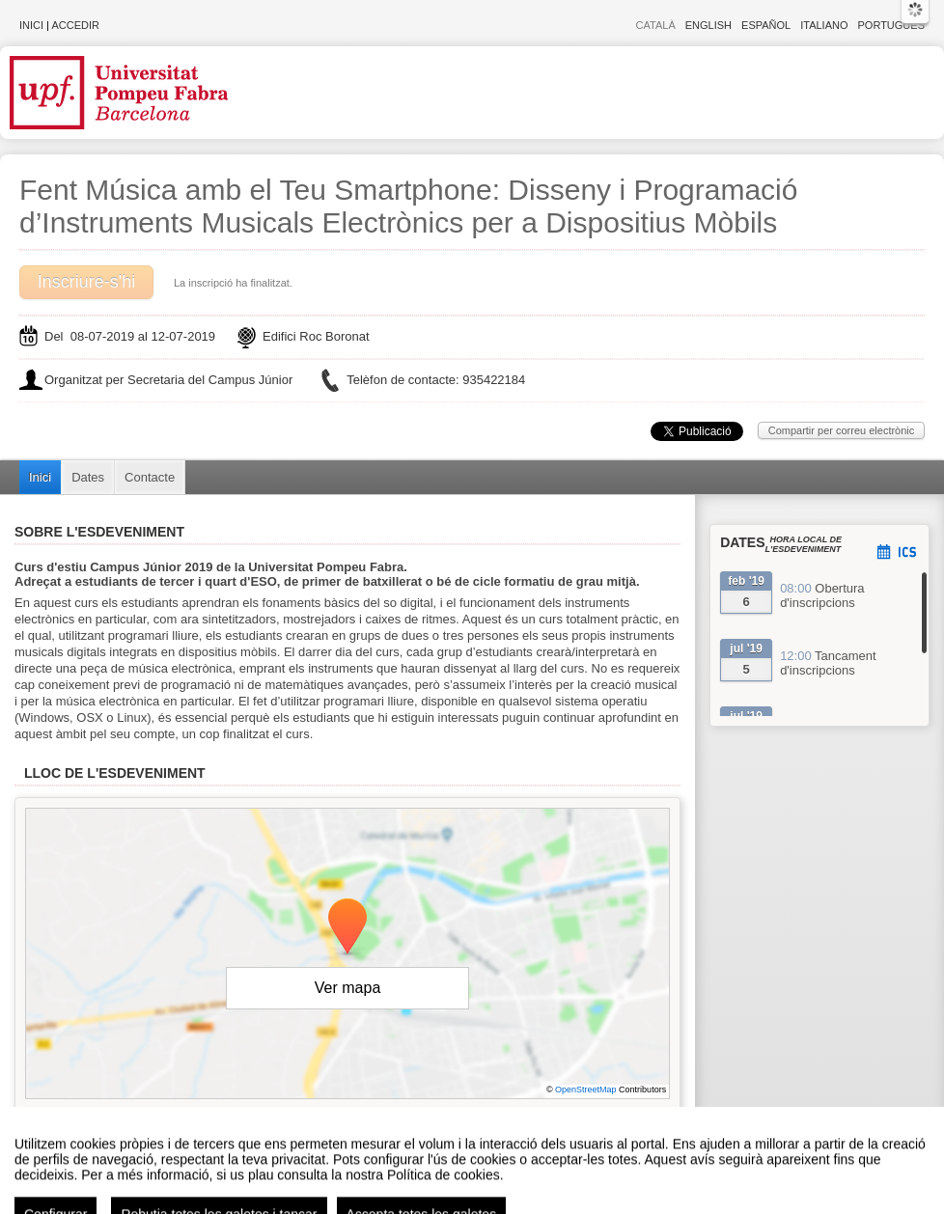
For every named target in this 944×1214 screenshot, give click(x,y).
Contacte (150, 477)
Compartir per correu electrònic (841, 430)
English (708, 25)
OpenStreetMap (586, 1089)
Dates (87, 477)
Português (891, 25)
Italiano (823, 25)
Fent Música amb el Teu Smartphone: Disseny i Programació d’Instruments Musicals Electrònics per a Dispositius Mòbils (408, 206)
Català (656, 25)
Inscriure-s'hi (86, 281)
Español (766, 25)
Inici (31, 25)
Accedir (75, 25)
